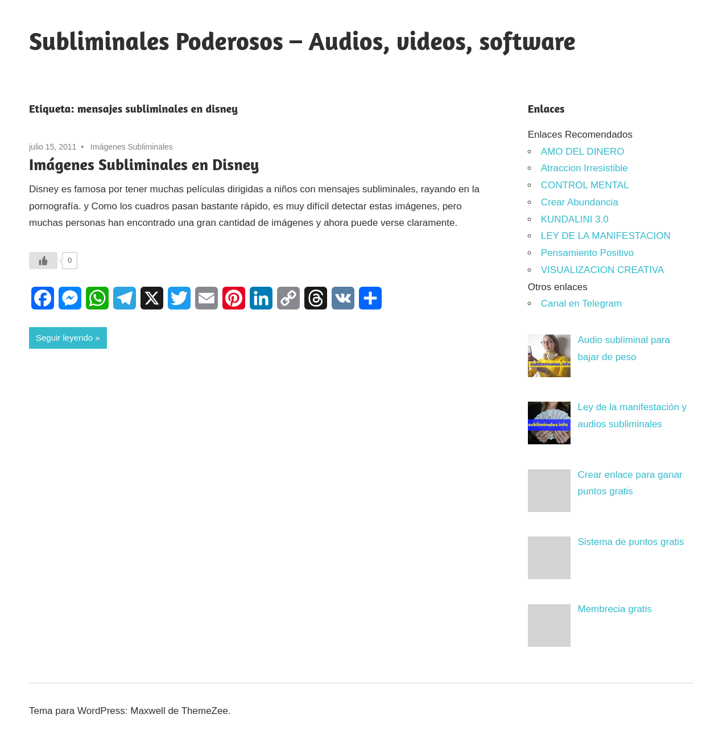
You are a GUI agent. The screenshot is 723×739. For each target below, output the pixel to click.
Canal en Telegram (581, 303)
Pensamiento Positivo (587, 252)
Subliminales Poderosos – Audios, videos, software (302, 41)
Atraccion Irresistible (584, 168)
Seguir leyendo (64, 337)
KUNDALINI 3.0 (575, 219)
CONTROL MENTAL (585, 185)
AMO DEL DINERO (583, 151)
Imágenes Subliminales (131, 146)
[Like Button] (43, 260)
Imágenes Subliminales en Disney (144, 164)
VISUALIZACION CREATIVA (602, 270)
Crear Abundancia (579, 202)
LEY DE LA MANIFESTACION (606, 235)
